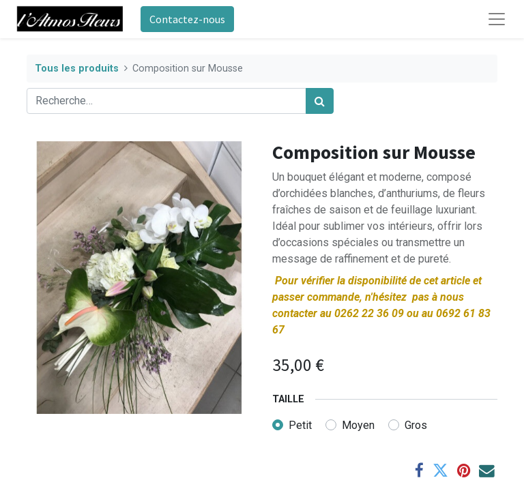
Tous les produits (77, 68)
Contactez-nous (187, 19)
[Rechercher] (320, 101)
